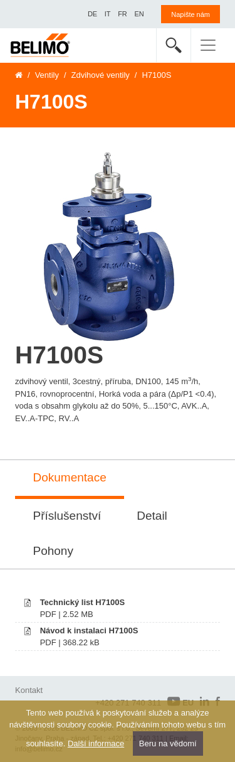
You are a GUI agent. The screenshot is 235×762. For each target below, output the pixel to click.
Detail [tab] (152, 515)
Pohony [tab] (53, 550)
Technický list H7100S (82, 602)
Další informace (96, 743)
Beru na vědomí (168, 743)
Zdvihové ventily (100, 75)
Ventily (47, 75)
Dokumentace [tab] (70, 477)
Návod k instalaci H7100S (89, 630)
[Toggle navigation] (208, 45)
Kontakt (29, 690)
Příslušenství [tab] (67, 515)
